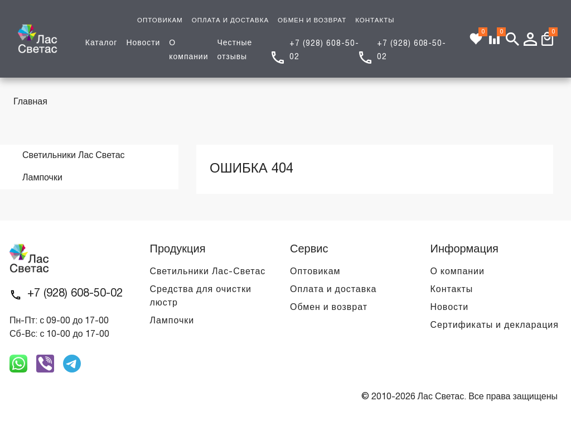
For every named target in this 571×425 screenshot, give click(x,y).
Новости (143, 43)
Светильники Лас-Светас (208, 272)
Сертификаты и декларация (494, 326)
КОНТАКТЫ (374, 20)
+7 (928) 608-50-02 (75, 294)
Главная (30, 102)
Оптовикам (315, 272)
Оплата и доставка (333, 290)
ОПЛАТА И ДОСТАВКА (230, 20)
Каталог (101, 43)
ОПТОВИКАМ (160, 20)
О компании (457, 272)
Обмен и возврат (328, 308)
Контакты (451, 290)
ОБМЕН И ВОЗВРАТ (312, 20)
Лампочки (172, 321)
